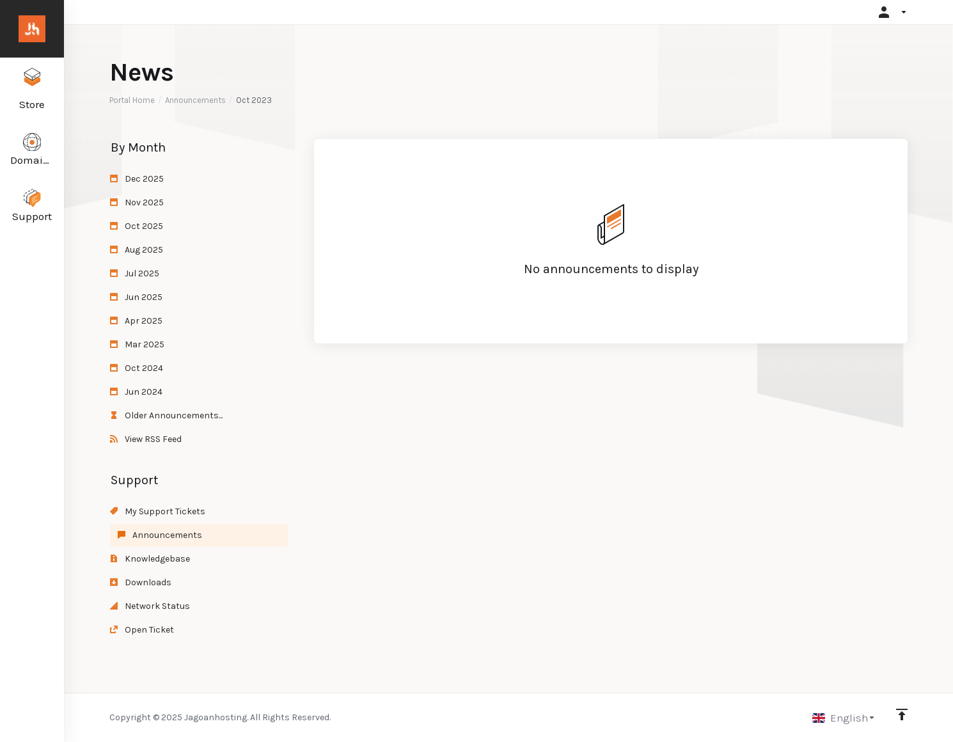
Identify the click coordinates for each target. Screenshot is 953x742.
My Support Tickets (157, 511)
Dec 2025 (137, 178)
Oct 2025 (136, 226)
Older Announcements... (166, 415)
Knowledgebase (150, 558)
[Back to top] (902, 714)
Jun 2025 (136, 297)
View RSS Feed (146, 439)
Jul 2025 (134, 273)
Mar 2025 (137, 344)
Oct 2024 (136, 368)
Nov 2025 (137, 202)
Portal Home (132, 100)
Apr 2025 (136, 320)
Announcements (195, 100)
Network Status (150, 606)
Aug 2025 (136, 249)
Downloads (140, 582)
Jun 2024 (136, 391)
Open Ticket (142, 629)
